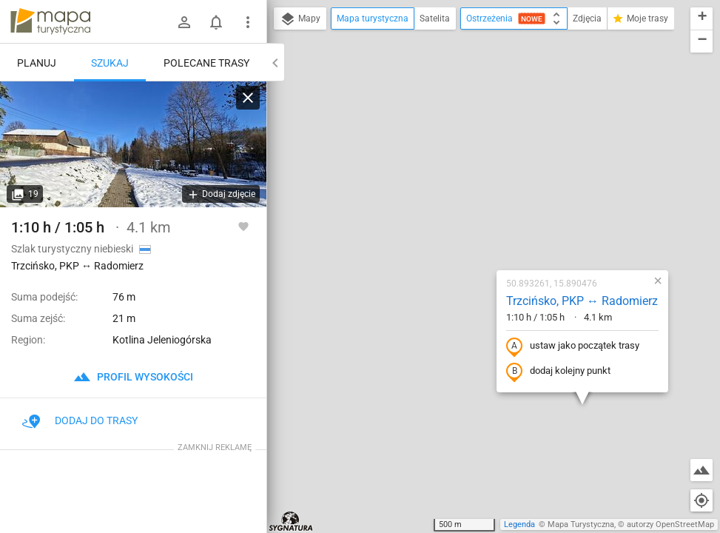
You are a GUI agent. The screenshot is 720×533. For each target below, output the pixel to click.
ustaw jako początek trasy (483, 205)
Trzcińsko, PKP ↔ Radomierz (492, 159)
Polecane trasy (206, 63)
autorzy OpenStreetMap (670, 524)
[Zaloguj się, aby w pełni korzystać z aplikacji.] (243, 226)
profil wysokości (133, 377)
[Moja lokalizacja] (701, 500)
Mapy (300, 19)
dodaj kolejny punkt (469, 230)
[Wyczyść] (248, 98)
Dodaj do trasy (80, 420)
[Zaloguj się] (184, 22)
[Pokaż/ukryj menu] (248, 22)
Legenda (519, 524)
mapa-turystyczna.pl (50, 21)
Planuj (36, 63)
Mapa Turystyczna (581, 524)
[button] (330, 473)
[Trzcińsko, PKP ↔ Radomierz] (133, 144)
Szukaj (110, 63)
